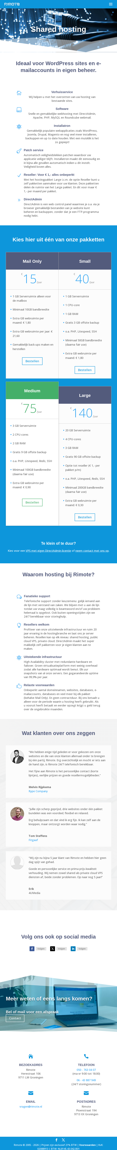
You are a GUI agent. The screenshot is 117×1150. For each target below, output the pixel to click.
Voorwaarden (87, 1145)
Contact (15, 1018)
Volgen (40, 948)
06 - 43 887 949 (86, 1080)
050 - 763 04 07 (86, 1070)
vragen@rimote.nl (31, 1106)
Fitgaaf (33, 840)
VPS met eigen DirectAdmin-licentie (48, 550)
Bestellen (32, 361)
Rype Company (38, 791)
